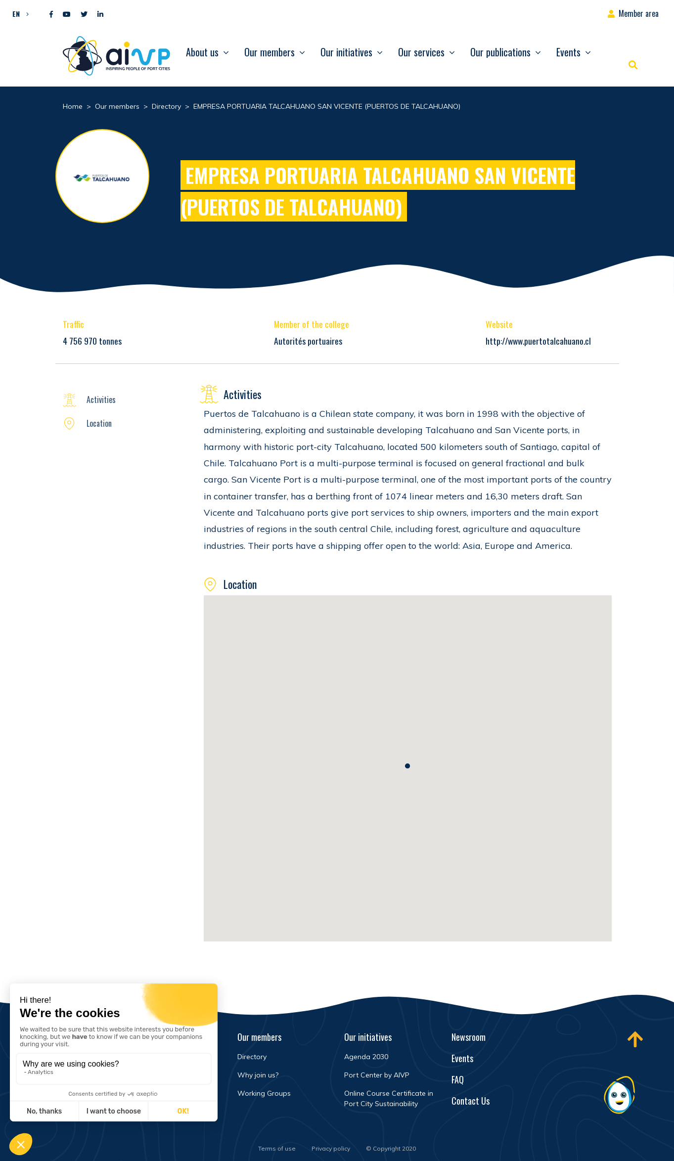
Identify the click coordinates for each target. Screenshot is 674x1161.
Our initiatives (346, 52)
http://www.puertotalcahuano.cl (538, 340)
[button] (18, 13)
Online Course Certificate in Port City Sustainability (388, 1098)
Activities (101, 399)
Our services (421, 52)
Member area (639, 13)
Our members (269, 52)
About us (202, 52)
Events (568, 52)
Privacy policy (331, 1148)
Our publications (500, 52)
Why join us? (257, 1075)
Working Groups (264, 1093)
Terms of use (277, 1148)
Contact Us (470, 1100)
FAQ (457, 1079)
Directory (252, 1056)
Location (99, 423)
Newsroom (468, 1036)
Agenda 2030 (366, 1056)
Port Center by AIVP (376, 1075)
